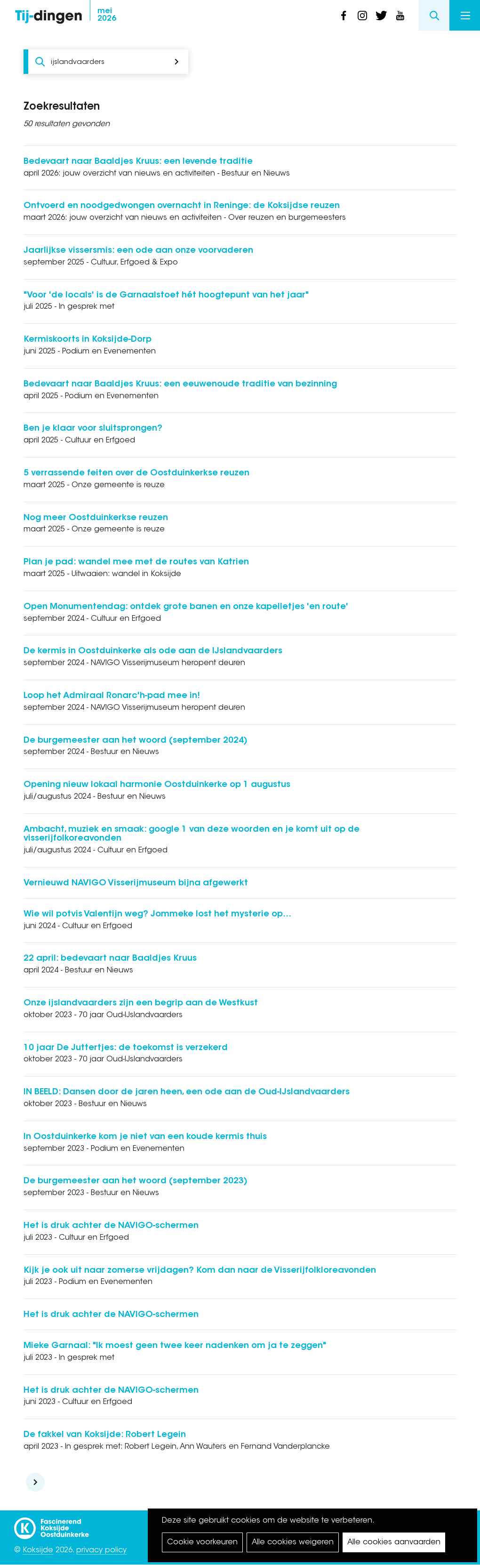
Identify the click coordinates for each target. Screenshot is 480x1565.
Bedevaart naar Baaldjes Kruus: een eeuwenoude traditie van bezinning (180, 384)
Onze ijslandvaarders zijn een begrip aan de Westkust (141, 1003)
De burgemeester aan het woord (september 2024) (136, 741)
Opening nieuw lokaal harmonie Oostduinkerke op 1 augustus (157, 785)
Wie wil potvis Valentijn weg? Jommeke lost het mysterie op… (157, 914)
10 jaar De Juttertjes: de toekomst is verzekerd (126, 1048)
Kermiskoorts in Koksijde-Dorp (88, 340)
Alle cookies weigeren (293, 1542)
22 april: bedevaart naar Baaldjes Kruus (110, 959)
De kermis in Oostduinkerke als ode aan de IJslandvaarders (153, 651)
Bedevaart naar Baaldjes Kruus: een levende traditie (138, 162)
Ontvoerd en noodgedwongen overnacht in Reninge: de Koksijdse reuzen (182, 206)
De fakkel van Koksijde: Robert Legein (105, 1435)
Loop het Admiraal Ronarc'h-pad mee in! (112, 696)
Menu (465, 15)
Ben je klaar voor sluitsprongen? (93, 429)
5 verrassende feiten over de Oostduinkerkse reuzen (136, 473)
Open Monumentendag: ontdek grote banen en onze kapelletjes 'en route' (186, 607)
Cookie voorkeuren (202, 1542)
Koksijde (38, 1550)
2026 (106, 15)
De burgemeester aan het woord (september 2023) (136, 1181)
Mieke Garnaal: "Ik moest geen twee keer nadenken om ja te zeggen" (175, 1346)
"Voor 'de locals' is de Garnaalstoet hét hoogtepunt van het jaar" (166, 295)
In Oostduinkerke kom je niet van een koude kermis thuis (145, 1137)
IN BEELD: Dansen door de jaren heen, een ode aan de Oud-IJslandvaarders (187, 1092)
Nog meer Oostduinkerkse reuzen (96, 518)
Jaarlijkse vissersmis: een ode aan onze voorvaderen (138, 251)
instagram (362, 15)
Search (434, 15)
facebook (343, 15)
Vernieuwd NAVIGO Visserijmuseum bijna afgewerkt (136, 883)
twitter (381, 15)
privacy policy (101, 1550)
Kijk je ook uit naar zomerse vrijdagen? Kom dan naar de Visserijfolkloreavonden (200, 1271)
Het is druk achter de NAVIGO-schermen (111, 1226)
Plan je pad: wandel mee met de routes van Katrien (136, 562)
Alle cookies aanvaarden (393, 1542)
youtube (400, 15)
